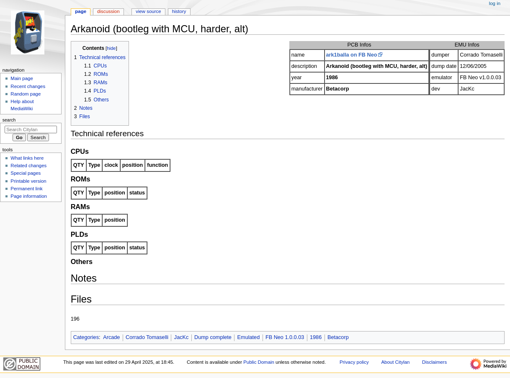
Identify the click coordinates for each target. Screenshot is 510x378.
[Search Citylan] (31, 129)
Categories (86, 337)
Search (9, 119)
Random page (25, 93)
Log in (494, 3)
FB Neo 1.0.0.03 (284, 337)
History (179, 11)
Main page (21, 78)
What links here (27, 158)
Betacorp (338, 337)
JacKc (181, 337)
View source (148, 11)
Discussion (108, 11)
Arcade (111, 337)
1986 (316, 337)
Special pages (25, 173)
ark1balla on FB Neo (351, 55)
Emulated (248, 337)
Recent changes (27, 86)
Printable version (28, 181)
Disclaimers (434, 362)
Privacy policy (354, 362)
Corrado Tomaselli (147, 337)
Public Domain (258, 362)
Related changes (28, 165)
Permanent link (26, 188)
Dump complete (213, 337)
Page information (28, 196)
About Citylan (395, 362)
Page (80, 11)
